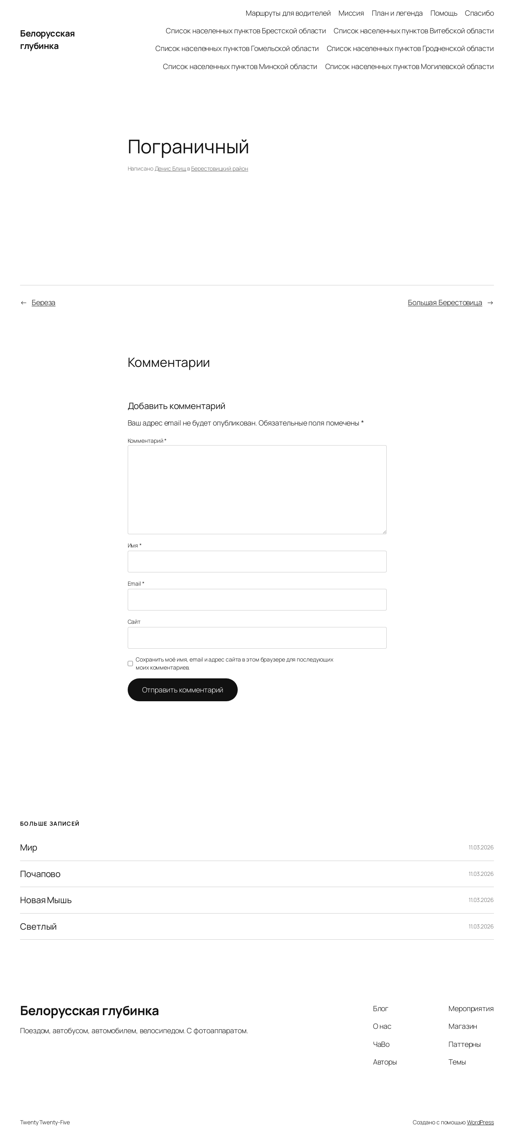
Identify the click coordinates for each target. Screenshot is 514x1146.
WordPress (480, 1122)
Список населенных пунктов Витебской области (414, 30)
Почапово (40, 874)
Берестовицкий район (219, 168)
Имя (135, 545)
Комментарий (147, 440)
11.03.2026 (481, 847)
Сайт (134, 621)
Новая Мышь (46, 900)
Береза (43, 302)
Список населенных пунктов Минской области (240, 66)
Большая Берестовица (445, 302)
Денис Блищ (170, 168)
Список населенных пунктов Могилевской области (409, 66)
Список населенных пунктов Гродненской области (410, 48)
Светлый (38, 926)
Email (136, 583)
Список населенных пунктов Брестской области (246, 30)
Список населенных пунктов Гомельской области (237, 48)
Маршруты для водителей (288, 13)
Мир (28, 847)
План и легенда (397, 13)
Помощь (443, 13)
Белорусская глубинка (47, 39)
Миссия (351, 13)
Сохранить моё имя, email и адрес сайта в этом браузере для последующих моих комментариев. (234, 663)
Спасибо (479, 13)
